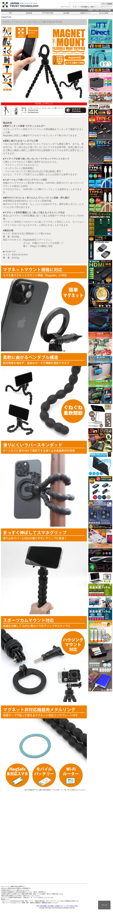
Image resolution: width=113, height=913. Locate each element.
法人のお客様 (103, 13)
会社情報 (66, 13)
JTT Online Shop (47, 13)
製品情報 (29, 13)
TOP (10, 13)
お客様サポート (85, 13)
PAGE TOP (104, 905)
